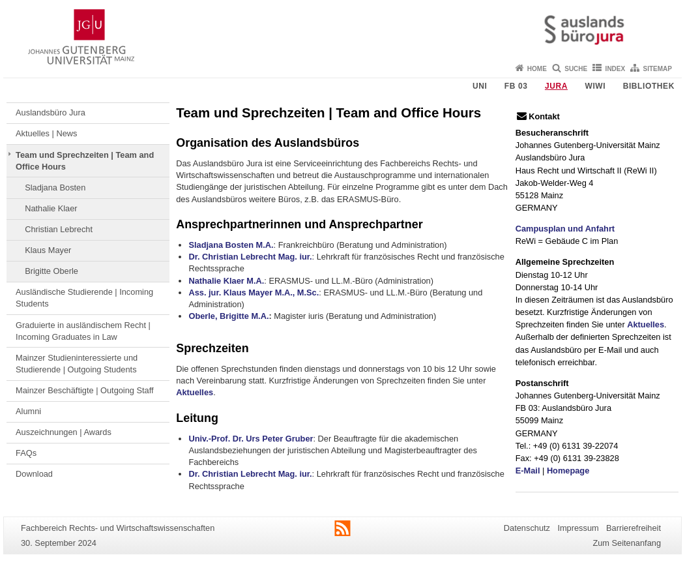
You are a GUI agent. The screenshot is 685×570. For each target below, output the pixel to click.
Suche (575, 68)
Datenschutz (527, 528)
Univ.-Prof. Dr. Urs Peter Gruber (250, 438)
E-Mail (528, 470)
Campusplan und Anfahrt (565, 228)
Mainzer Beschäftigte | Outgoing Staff (85, 390)
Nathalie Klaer (51, 208)
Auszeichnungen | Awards (63, 432)
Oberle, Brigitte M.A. (228, 316)
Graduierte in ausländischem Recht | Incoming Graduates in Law (83, 331)
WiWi (595, 86)
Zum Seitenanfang (626, 543)
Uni (480, 86)
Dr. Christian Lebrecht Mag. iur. (250, 257)
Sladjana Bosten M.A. (230, 245)
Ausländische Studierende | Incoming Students (84, 297)
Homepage (568, 470)
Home (537, 68)
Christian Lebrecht (59, 229)
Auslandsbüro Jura (50, 112)
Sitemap (657, 68)
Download (34, 474)
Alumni (28, 411)
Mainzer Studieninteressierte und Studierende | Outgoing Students (77, 363)
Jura (556, 86)
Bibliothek (649, 86)
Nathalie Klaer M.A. (226, 281)
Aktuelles (194, 392)
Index (615, 68)
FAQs (26, 453)
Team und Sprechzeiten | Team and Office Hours (85, 161)
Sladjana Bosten (55, 187)
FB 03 (516, 86)
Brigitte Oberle (51, 271)
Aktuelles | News (46, 133)
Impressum (577, 528)
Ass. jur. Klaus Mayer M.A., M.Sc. (253, 292)
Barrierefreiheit (633, 528)
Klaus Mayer (48, 250)
